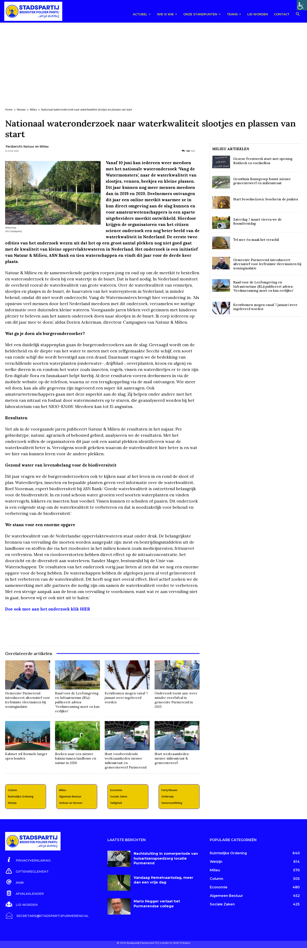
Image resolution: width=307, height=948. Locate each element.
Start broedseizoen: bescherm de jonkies (265, 199)
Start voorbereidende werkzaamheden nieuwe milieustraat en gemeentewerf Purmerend (125, 760)
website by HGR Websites (175, 942)
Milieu (33, 109)
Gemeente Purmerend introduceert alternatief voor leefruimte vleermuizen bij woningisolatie (27, 700)
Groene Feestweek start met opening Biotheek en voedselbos (263, 161)
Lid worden (257, 14)
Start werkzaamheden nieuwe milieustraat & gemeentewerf (172, 758)
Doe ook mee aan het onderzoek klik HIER (47, 609)
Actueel (142, 14)
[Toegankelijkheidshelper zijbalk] (302, 5)
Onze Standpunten (202, 14)
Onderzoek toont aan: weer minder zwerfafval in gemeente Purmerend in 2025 (176, 700)
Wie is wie (167, 14)
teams (234, 14)
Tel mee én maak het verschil (256, 240)
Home (9, 109)
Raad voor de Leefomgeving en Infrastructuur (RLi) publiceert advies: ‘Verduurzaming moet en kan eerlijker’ (77, 702)
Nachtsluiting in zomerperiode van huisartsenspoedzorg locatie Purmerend (166, 858)
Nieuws (21, 109)
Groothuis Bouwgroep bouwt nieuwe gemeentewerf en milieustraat (262, 181)
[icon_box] (28, 860)
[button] (298, 15)
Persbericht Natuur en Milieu (27, 146)
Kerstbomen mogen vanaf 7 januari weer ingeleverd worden (126, 697)
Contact (282, 14)
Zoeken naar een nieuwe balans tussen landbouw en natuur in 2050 (75, 758)
